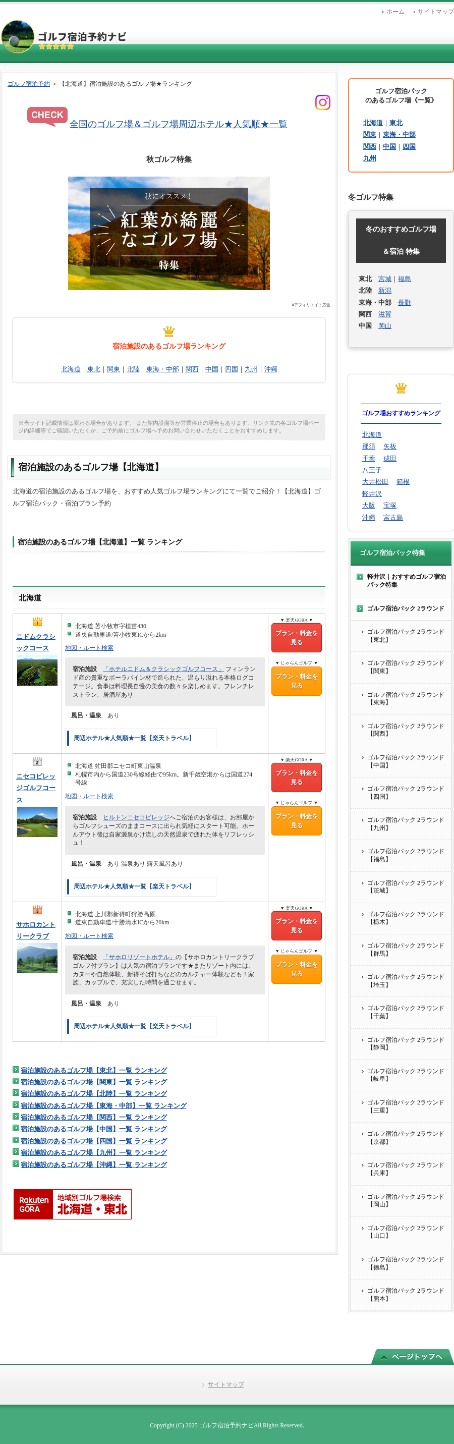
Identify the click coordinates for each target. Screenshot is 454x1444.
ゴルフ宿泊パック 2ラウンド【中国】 (405, 761)
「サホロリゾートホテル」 (139, 957)
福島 (404, 279)
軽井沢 (372, 493)
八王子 (372, 470)
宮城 (384, 279)
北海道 (71, 369)
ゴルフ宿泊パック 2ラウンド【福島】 (405, 855)
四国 (231, 369)
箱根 (403, 481)
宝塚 (389, 505)
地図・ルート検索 (89, 647)
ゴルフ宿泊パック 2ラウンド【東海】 (405, 698)
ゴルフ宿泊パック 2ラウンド (405, 608)
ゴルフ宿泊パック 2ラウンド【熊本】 (405, 1294)
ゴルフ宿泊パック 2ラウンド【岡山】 (405, 1200)
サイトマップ (436, 11)
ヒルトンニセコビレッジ (136, 817)
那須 (368, 446)
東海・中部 (162, 369)
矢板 (389, 446)
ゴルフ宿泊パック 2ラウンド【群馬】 (405, 949)
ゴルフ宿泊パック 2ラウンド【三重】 (405, 1106)
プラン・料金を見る (296, 638)
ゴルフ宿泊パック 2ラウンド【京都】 (405, 1137)
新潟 (384, 290)
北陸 (133, 369)
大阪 (368, 505)
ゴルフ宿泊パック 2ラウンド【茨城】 (405, 887)
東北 (93, 369)
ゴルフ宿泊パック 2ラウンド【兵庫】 (405, 1169)
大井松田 (375, 481)
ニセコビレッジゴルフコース (35, 788)
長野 (404, 302)
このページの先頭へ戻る (412, 1356)
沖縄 (270, 369)
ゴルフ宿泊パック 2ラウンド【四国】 (405, 792)
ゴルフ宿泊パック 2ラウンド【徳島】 (405, 1263)
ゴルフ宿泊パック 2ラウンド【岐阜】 (405, 1075)
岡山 (384, 325)
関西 (192, 369)
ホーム (395, 11)
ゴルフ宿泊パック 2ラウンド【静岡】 (405, 1043)
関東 (113, 369)
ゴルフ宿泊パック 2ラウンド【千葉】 (405, 1012)
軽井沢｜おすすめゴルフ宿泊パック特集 (406, 580)
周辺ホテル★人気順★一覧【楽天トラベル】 (134, 738)
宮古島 (393, 517)
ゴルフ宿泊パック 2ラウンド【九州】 (405, 823)
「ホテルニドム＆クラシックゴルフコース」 (163, 669)
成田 (389, 458)
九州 (251, 369)
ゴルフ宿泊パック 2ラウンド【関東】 (405, 667)
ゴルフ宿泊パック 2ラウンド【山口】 (405, 1232)
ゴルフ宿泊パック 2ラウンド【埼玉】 (405, 980)
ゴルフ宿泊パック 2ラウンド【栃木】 (405, 918)
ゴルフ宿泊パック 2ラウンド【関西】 (405, 730)
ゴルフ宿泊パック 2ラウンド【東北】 (405, 635)
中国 (211, 369)
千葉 (368, 458)
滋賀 (384, 314)
